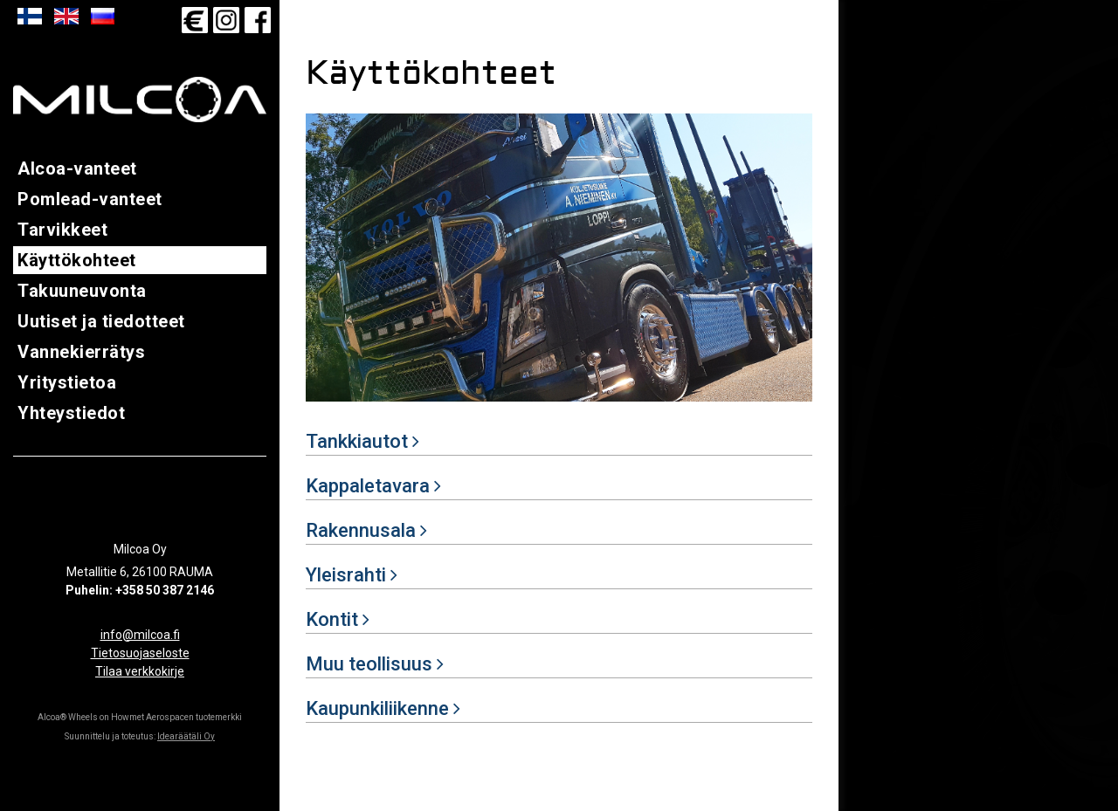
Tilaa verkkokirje (139, 671)
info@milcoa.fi (140, 635)
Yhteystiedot (71, 412)
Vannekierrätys (81, 351)
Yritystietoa (66, 382)
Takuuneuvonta (82, 290)
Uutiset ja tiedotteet (101, 321)
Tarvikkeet (62, 229)
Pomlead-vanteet (89, 199)
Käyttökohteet (76, 260)
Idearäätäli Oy (186, 736)
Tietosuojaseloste (140, 653)
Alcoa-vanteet (77, 168)
